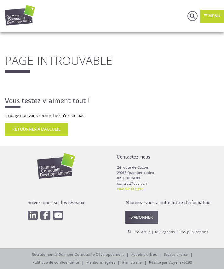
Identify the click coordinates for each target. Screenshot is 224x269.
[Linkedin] (33, 215)
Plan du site (132, 262)
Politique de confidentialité (55, 262)
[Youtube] (58, 215)
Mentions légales (100, 262)
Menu (212, 16)
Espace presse (176, 254)
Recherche (192, 16)
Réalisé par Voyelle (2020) (170, 262)
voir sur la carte (130, 188)
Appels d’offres (144, 254)
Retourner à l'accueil (36, 129)
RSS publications (194, 231)
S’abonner (141, 217)
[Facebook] (45, 215)
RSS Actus (142, 231)
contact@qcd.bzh (132, 183)
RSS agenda (165, 231)
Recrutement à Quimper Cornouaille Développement (78, 254)
